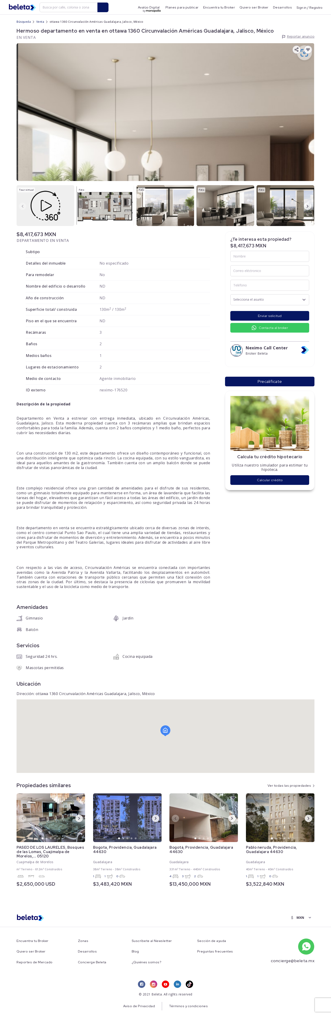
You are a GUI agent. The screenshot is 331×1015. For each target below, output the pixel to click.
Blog (135, 951)
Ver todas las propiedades (289, 785)
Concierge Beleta (92, 962)
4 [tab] (55, 838)
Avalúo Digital (149, 7)
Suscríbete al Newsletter (152, 941)
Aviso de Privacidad (139, 1006)
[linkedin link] (177, 984)
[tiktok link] (189, 984)
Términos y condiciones (188, 1006)
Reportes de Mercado (35, 962)
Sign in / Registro (309, 7)
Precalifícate (269, 381)
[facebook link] (141, 984)
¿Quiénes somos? (147, 962)
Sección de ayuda (211, 941)
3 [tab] (51, 838)
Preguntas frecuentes (215, 951)
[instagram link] (153, 984)
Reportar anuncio (300, 36)
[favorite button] (308, 49)
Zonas (83, 941)
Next (304, 206)
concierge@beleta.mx (293, 960)
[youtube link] (165, 984)
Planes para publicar (182, 7)
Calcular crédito (269, 480)
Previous (19, 206)
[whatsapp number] (306, 947)
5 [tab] (59, 838)
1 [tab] (43, 838)
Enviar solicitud (270, 316)
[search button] (102, 7)
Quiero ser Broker (254, 7)
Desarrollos (282, 7)
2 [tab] (47, 838)
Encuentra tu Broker (219, 7)
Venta (40, 22)
